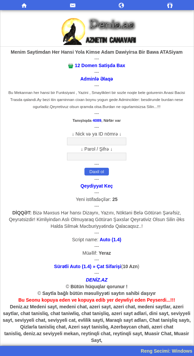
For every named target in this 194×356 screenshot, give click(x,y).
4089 (97, 120)
